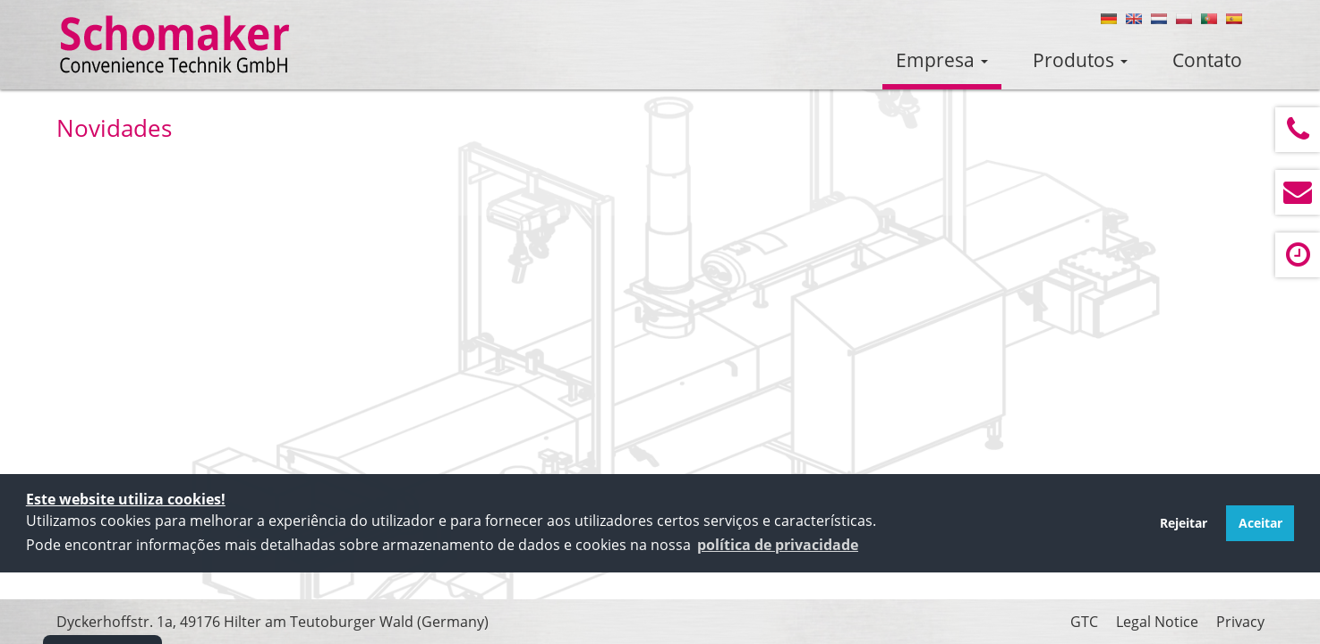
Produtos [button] (1080, 59)
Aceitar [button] (1260, 522)
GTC (1084, 621)
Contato (1207, 59)
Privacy (1240, 621)
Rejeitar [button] (1183, 522)
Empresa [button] (942, 59)
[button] (777, 544)
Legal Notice (1157, 621)
